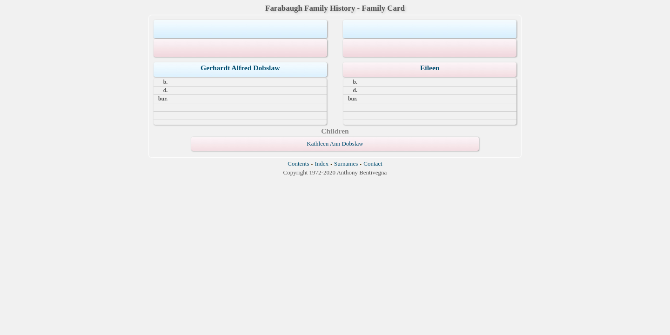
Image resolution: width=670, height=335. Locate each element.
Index (321, 163)
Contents (298, 163)
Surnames (346, 163)
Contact (372, 163)
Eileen (430, 68)
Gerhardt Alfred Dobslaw (240, 68)
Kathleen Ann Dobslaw (335, 143)
